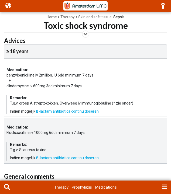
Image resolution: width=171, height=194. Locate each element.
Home (52, 17)
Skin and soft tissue (95, 17)
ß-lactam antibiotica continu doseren (67, 111)
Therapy (67, 17)
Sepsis (119, 17)
